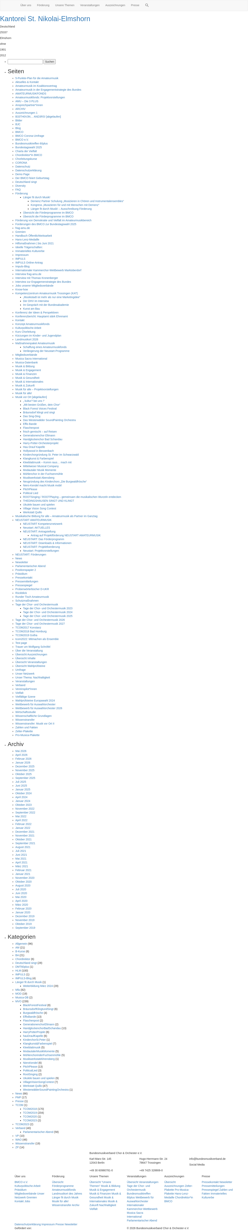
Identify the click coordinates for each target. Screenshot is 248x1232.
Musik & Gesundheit (27, 377)
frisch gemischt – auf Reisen (40, 431)
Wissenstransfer (25, 719)
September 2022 (25, 812)
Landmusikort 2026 (26, 339)
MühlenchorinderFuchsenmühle (42, 1055)
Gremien (20, 231)
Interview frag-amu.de (28, 274)
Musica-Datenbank (26, 362)
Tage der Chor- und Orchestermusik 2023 (48, 608)
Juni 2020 (21, 893)
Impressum (22, 254)
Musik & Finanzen (26, 374)
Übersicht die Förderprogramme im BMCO (48, 212)
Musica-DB (21, 997)
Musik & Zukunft (25, 385)
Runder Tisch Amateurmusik (32, 596)
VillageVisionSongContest (38, 1082)
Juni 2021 (21, 854)
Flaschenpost (31, 427)
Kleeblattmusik (32, 1047)
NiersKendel (30, 1062)
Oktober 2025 (23, 774)
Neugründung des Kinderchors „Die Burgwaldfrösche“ (55, 481)
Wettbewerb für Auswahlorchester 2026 (38, 708)
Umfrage (20, 669)
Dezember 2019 (25, 916)
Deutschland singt (26, 181)
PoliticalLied (30, 1070)
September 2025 (25, 777)
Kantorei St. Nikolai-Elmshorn (45, 19)
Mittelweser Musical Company (41, 466)
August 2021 (23, 847)
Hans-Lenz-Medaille (27, 239)
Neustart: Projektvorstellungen (41, 550)
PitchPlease (30, 489)
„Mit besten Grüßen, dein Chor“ (41, 404)
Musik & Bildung (25, 366)
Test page (21, 642)
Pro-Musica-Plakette (27, 735)
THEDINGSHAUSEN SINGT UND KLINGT (48, 500)
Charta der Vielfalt (26, 151)
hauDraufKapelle (33, 1035)
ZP (17, 1147)
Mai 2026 (20, 751)
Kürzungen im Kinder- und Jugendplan (38, 335)
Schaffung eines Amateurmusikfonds (45, 347)
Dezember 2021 (25, 831)
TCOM (19, 1105)
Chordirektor (22, 959)
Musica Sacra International (31, 358)
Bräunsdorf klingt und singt (39, 412)
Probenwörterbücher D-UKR (32, 589)
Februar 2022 (23, 824)
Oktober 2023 (23, 804)
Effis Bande (30, 423)
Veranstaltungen (90, 5)
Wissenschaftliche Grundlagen (33, 715)
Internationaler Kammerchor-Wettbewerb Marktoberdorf (48, 270)
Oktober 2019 (23, 923)
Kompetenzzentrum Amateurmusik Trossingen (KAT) (46, 293)
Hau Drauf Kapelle (34, 447)
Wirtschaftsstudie (25, 712)
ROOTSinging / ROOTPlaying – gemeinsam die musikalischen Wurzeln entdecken (72, 496)
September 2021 (25, 843)
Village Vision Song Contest (39, 508)
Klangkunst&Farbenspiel (37, 1043)
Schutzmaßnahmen (27, 600)
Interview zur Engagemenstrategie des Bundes (43, 281)
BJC (17, 124)
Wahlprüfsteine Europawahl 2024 (35, 700)
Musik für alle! (23, 393)
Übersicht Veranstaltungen (31, 662)
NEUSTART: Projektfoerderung (41, 546)
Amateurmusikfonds (64, 1189)
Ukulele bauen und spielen (39, 504)
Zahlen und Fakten (26, 727)
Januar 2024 (22, 801)
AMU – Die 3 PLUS (26, 101)
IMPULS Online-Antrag (29, 262)
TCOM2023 (30, 1120)
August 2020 (23, 885)
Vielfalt (19, 692)
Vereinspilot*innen (26, 689)
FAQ (18, 189)
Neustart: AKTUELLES (36, 527)
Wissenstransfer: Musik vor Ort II (34, 723)
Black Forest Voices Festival (40, 408)
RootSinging (30, 1074)
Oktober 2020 (23, 881)
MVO (18, 1001)
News (18, 558)
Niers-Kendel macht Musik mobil (42, 485)
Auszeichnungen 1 (26, 112)
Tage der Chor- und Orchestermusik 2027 (40, 623)
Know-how (21, 289)
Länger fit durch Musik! (36, 197)
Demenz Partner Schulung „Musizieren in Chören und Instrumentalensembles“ (77, 201)
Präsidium (21, 573)
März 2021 (21, 866)
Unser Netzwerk (25, 673)
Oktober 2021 (23, 839)
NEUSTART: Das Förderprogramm (43, 539)
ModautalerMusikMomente (39, 1051)
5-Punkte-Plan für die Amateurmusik (36, 78)
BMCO (19, 131)
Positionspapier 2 (25, 569)
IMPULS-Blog (23, 978)
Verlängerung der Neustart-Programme (46, 350)
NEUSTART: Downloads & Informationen (47, 543)
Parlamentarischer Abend (30, 566)
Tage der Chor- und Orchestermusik (36, 604)
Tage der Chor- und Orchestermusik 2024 (48, 612)
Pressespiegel (23, 585)
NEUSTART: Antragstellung (39, 531)
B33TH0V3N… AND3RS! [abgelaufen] (38, 116)
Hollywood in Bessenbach (38, 450)
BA (17, 955)
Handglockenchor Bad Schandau (42, 439)
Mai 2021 (20, 858)
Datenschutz (22, 166)
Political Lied (30, 493)
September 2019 (25, 927)
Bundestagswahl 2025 (28, 147)
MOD (18, 993)
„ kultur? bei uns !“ (34, 400)
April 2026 (21, 754)
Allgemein (21, 943)
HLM (18, 970)
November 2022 (25, 808)
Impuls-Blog (22, 266)
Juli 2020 (20, 889)
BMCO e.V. (22, 139)
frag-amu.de (22, 228)
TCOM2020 (30, 1116)
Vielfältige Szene (25, 696)
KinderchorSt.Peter (34, 1039)
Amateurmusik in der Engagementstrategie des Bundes (48, 89)
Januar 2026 (22, 762)
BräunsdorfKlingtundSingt (38, 1009)
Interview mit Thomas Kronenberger (36, 277)
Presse (135, 5)
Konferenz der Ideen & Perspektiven (37, 312)
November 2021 (25, 835)
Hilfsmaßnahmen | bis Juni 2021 (34, 243)
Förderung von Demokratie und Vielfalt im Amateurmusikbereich (53, 220)
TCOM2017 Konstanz (28, 627)
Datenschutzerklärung (28, 170)
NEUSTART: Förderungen (30, 554)
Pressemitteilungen (26, 581)
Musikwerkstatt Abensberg (38, 477)
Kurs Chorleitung (25, 331)
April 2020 (21, 900)
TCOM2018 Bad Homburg (31, 631)
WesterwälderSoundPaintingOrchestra (46, 1089)
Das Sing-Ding (31, 416)
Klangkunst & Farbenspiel (38, 458)
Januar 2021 (22, 873)
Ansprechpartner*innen (29, 105)
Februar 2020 (23, 908)
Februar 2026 (23, 758)
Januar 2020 (22, 912)
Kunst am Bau (31, 308)
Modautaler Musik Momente (39, 470)
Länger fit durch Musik (28, 982)
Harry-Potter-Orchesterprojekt (40, 443)
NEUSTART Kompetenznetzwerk (42, 523)
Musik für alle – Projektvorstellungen (37, 389)
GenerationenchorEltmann (38, 1024)
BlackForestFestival (34, 1005)
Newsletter (21, 562)
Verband (20, 685)
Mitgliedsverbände (26, 354)
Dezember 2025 (25, 766)
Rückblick (21, 592)
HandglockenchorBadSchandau (42, 1028)
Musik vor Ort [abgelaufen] (31, 397)
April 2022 (21, 820)
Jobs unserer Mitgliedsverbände (34, 285)
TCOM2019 (30, 1112)
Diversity (20, 185)
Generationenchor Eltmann (39, 435)
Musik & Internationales (29, 381)
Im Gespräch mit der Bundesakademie (46, 304)
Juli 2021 (20, 850)
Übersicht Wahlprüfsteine (30, 665)
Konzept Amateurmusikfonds (32, 324)
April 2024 (21, 797)
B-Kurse (20, 951)
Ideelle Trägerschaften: (29, 247)
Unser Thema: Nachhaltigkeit (32, 677)
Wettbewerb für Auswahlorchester (35, 704)
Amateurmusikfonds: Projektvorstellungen (40, 97)
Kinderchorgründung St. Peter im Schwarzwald (51, 454)
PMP (18, 1097)
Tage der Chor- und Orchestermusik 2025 (48, 616)
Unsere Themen (64, 5)
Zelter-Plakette (24, 731)
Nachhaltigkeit (107, 1205)
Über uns (25, 5)
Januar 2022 (22, 827)
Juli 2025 (20, 781)
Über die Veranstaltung (29, 650)
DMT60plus (22, 966)
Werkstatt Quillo (32, 512)
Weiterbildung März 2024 (38, 985)
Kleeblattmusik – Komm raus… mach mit (47, 462)
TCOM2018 (30, 1108)
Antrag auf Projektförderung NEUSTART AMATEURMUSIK (66, 535)
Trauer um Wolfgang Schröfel (32, 646)
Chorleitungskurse (26, 158)
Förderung (43, 5)
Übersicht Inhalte (25, 658)
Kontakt (19, 320)
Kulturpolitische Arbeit (28, 327)
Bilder (18, 120)
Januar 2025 (22, 789)
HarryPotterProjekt (34, 1032)
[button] (147, 5)
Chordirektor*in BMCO (28, 155)
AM (17, 947)
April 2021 (21, 862)
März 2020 (21, 904)
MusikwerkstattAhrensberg (39, 1058)
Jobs (27, 1201)
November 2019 (25, 920)
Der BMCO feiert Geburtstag (32, 178)
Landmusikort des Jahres (67, 1193)
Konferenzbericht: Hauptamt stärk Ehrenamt (41, 316)
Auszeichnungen (115, 5)
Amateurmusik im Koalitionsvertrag (36, 85)
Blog (18, 128)
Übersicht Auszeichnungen (31, 654)
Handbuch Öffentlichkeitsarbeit (33, 235)
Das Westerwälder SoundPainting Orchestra (49, 420)
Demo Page (22, 174)
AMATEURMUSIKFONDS (30, 93)
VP (17, 1135)
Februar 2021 (23, 870)
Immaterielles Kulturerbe (30, 251)
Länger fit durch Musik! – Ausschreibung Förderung (61, 208)
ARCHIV (20, 108)
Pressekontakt (23, 577)
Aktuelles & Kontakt (27, 82)
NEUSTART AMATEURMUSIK (33, 519)
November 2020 (25, 877)
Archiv (75, 1205)
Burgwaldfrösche (33, 1012)
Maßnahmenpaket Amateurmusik (35, 343)
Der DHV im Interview (36, 301)
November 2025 (25, 770)
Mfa (17, 989)
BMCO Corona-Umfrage (29, 135)
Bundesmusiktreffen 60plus (31, 143)
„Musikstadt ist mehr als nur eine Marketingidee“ (51, 297)
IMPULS (20, 258)
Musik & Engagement (28, 370)
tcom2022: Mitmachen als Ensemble (37, 639)
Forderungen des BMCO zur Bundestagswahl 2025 (45, 224)
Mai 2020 (20, 897)
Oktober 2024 (23, 793)
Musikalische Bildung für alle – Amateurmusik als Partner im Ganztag (56, 516)
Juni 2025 (21, 785)
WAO (18, 1139)
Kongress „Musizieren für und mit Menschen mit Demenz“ (65, 204)
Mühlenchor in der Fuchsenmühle (43, 473)
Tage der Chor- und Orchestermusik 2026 (40, 619)
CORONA (21, 162)
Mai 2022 (20, 816)
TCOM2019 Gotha (26, 635)
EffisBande (29, 1016)
